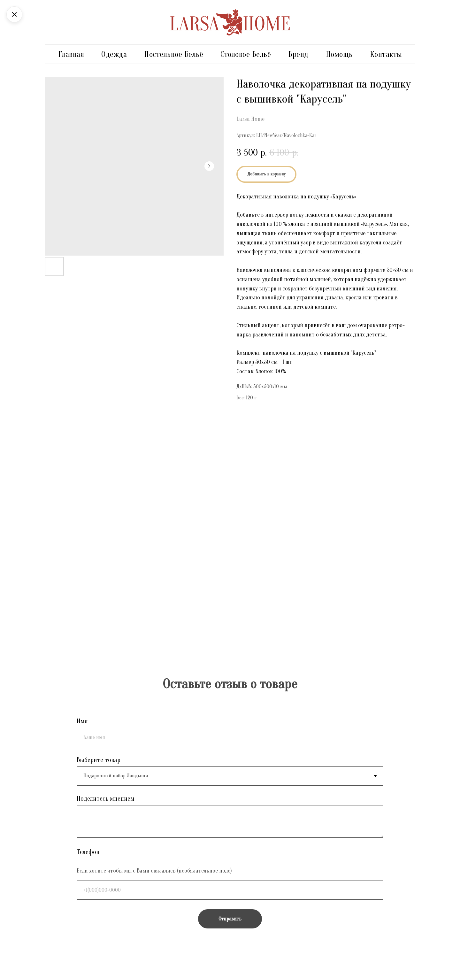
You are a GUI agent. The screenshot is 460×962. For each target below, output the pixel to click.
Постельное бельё (173, 54)
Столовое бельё (245, 54)
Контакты (386, 54)
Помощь (339, 54)
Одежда (114, 54)
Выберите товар (98, 760)
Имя (82, 721)
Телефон (88, 852)
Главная (71, 54)
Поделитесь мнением (105, 798)
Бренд (298, 54)
